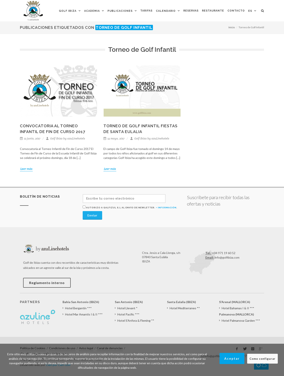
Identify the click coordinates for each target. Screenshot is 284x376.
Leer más (26, 169)
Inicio (232, 27)
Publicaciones (120, 10)
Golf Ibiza (67, 10)
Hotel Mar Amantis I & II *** (84, 314)
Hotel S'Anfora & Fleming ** (135, 320)
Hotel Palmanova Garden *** (241, 320)
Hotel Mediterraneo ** (185, 308)
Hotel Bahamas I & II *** (238, 308)
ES (250, 10)
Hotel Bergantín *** (78, 308)
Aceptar (232, 358)
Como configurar (262, 358)
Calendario (166, 10)
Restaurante (213, 10)
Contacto (236, 10)
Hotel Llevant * (127, 308)
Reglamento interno (47, 283)
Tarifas (146, 10)
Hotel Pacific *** (128, 314)
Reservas (191, 10)
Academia (92, 10)
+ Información (166, 207)
